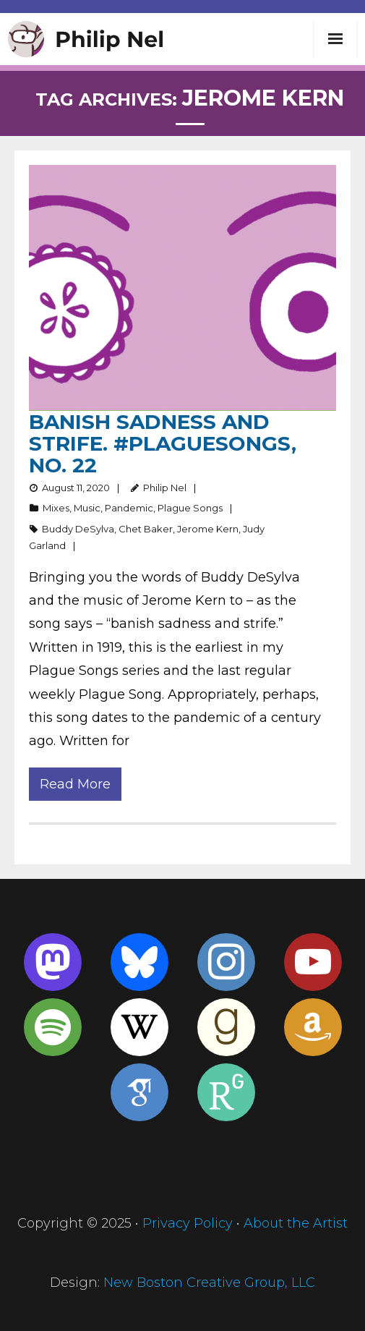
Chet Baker (146, 529)
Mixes (56, 508)
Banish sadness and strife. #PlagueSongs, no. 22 (162, 443)
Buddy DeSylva (78, 529)
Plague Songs (190, 508)
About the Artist (296, 1223)
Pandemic (129, 508)
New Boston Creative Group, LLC (209, 1282)
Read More (75, 784)
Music (87, 508)
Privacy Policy (187, 1223)
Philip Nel (164, 487)
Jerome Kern (208, 529)
